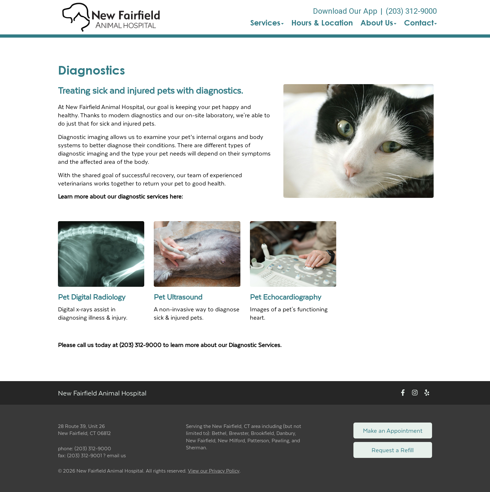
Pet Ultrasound (178, 296)
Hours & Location (322, 22)
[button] (111, 17)
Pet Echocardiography (285, 296)
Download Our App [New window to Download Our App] (345, 11)
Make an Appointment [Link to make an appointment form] (393, 430)
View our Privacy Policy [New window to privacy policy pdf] (213, 470)
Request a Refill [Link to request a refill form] (393, 449)
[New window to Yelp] (427, 393)
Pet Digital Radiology (91, 296)
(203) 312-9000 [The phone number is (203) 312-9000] (411, 11)
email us (116, 455)
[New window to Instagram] (415, 393)
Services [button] (267, 22)
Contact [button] (420, 22)
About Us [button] (378, 22)
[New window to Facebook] (403, 393)
